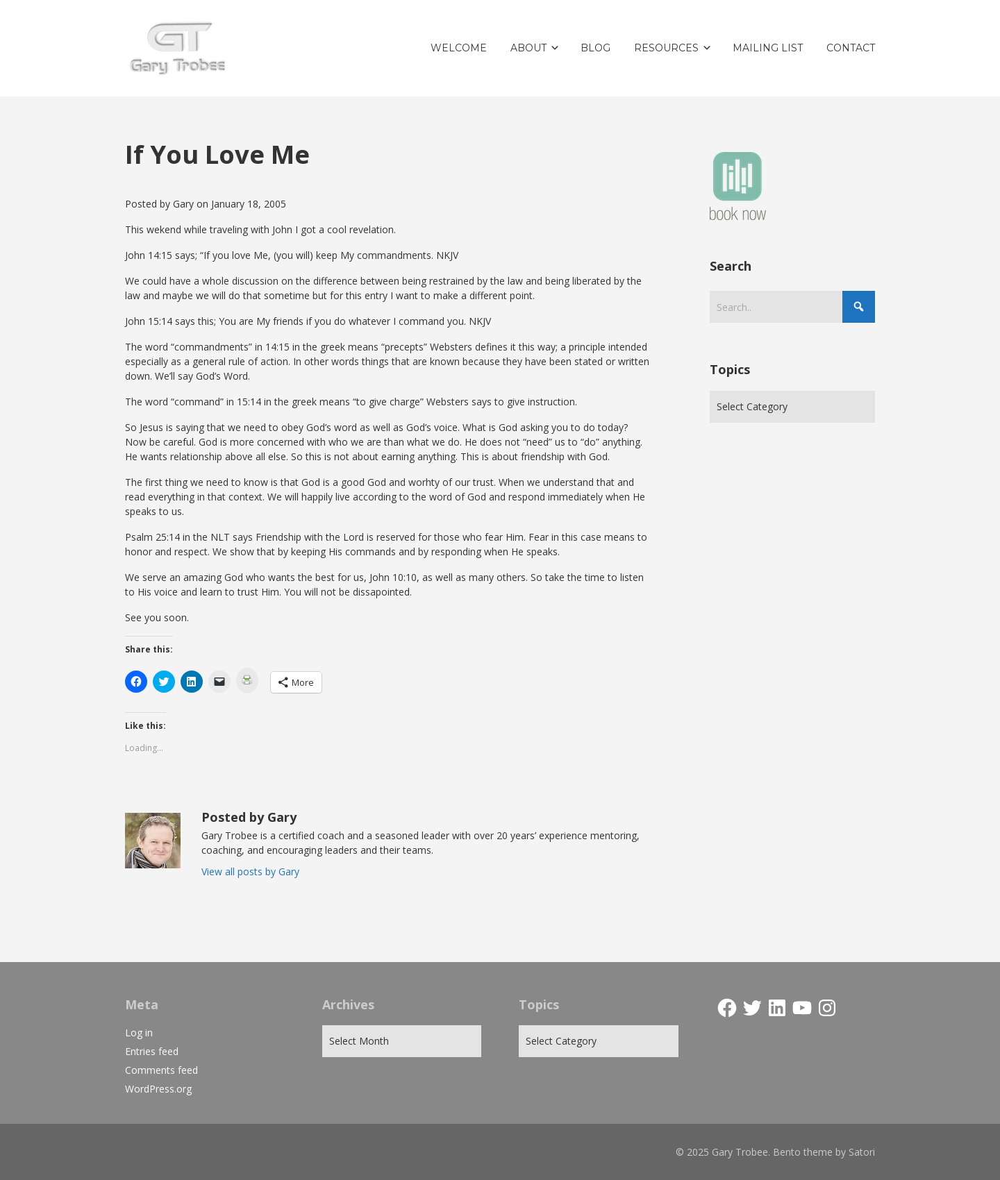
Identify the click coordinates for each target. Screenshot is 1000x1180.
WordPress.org (158, 1088)
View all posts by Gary (250, 871)
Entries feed (151, 1051)
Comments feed (161, 1070)
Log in (139, 1032)
